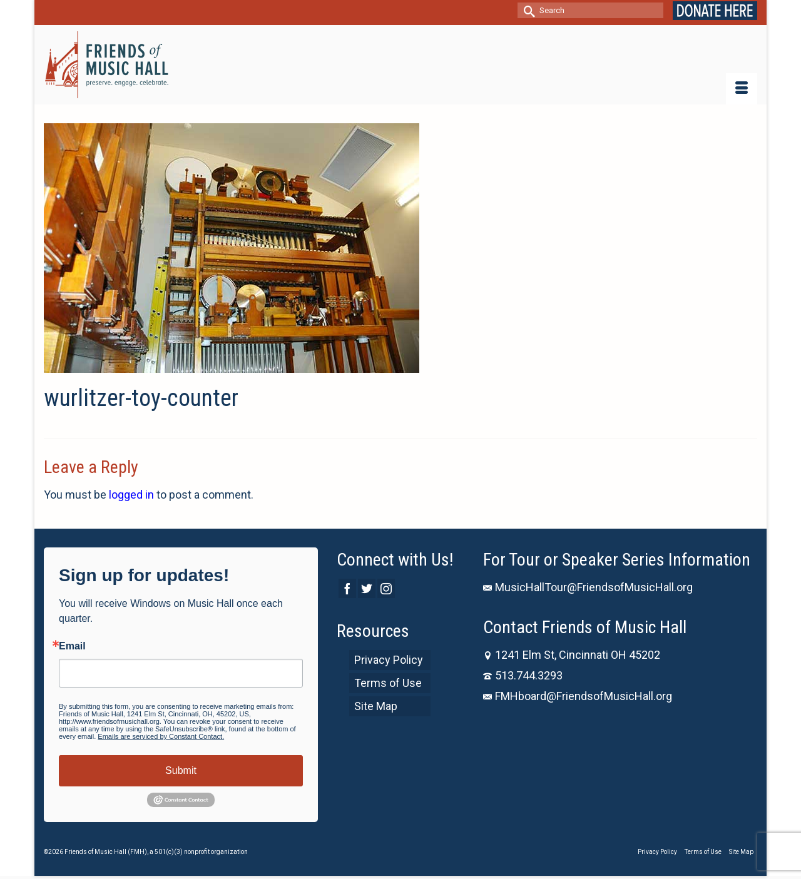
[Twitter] (366, 588)
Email (72, 646)
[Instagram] (386, 588)
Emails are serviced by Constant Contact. (161, 736)
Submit (180, 770)
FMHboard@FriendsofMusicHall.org (577, 696)
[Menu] (741, 88)
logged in (131, 494)
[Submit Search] (527, 10)
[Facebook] (347, 588)
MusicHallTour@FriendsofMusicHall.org (588, 587)
